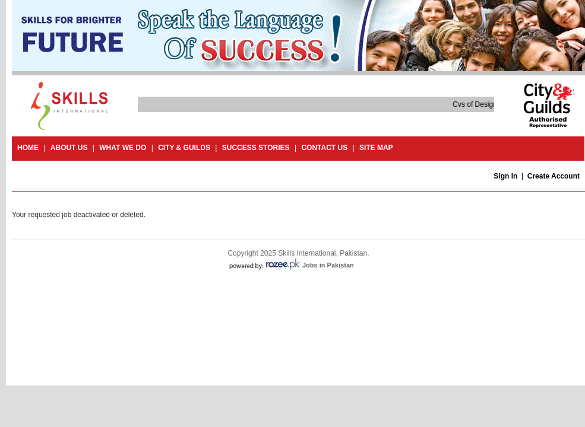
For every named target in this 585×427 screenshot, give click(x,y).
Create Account (553, 176)
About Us (69, 148)
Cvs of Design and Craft (491, 104)
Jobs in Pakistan (328, 265)
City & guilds (184, 148)
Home (28, 148)
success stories (256, 148)
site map (376, 148)
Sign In (505, 176)
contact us (324, 148)
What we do (122, 148)
